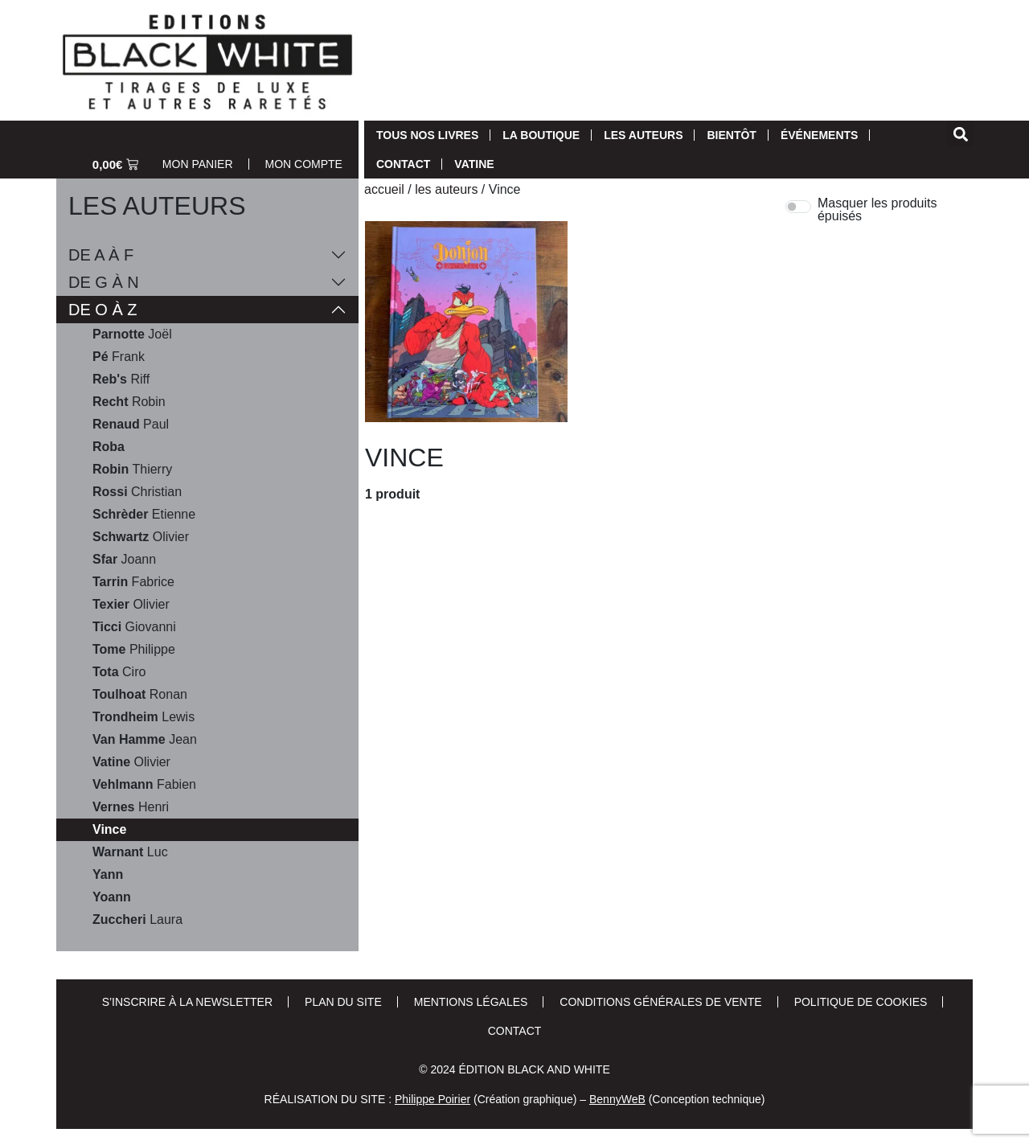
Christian (137, 492)
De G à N (103, 282)
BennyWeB (617, 1099)
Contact (403, 164)
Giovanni (134, 627)
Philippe (133, 649)
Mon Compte (303, 164)
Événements (819, 135)
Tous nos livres (427, 135)
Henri (130, 807)
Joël (132, 334)
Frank (118, 357)
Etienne (143, 514)
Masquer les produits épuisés (877, 210)
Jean (144, 739)
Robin (129, 402)
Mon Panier (197, 164)
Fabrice (133, 582)
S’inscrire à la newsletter (187, 1001)
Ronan (139, 694)
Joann (124, 559)
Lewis (143, 717)
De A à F (100, 255)
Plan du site (343, 1001)
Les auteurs (643, 135)
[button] (960, 134)
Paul (130, 424)
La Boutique (541, 135)
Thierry (132, 469)
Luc (130, 852)
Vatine (474, 164)
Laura (137, 920)
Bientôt (731, 135)
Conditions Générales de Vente (660, 1001)
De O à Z (102, 309)
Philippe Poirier (432, 1099)
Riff (121, 379)
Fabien (144, 784)
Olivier (140, 537)
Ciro (119, 672)
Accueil (384, 189)
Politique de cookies (861, 1001)
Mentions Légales (471, 1001)
